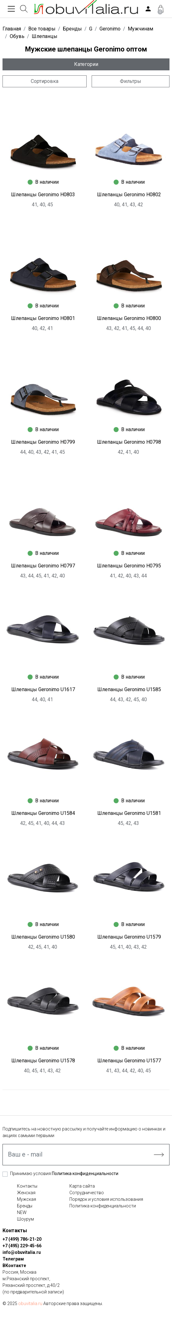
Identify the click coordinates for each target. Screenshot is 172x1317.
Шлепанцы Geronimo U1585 (129, 689)
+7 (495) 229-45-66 (22, 1245)
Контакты (27, 1186)
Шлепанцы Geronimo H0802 (129, 195)
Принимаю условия (64, 1173)
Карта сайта (82, 1186)
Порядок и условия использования (106, 1199)
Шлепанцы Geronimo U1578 (43, 1061)
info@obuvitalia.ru (22, 1252)
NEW (22, 1212)
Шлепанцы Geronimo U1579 (129, 937)
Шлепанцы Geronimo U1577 (129, 1061)
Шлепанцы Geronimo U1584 (43, 813)
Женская (26, 1192)
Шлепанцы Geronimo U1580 (43, 937)
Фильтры (130, 81)
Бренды (24, 1205)
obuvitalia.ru (30, 1303)
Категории (86, 64)
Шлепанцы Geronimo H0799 (43, 442)
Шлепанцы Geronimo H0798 (129, 442)
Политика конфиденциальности (85, 1173)
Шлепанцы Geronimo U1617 (43, 689)
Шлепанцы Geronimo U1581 (129, 813)
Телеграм (13, 1258)
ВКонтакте (14, 1265)
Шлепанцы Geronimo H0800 (129, 318)
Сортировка (44, 81)
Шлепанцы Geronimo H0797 (43, 566)
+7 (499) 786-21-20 (22, 1239)
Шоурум (25, 1219)
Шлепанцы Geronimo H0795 (129, 566)
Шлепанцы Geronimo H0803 (43, 195)
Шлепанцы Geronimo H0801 (43, 318)
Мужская (26, 1199)
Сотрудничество (86, 1192)
